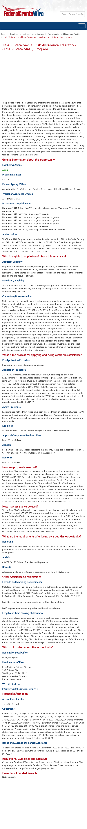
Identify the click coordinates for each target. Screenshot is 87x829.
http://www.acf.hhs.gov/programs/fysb (20, 688)
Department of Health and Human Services (27, 34)
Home (2, 34)
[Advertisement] (43, 75)
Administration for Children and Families (64, 34)
